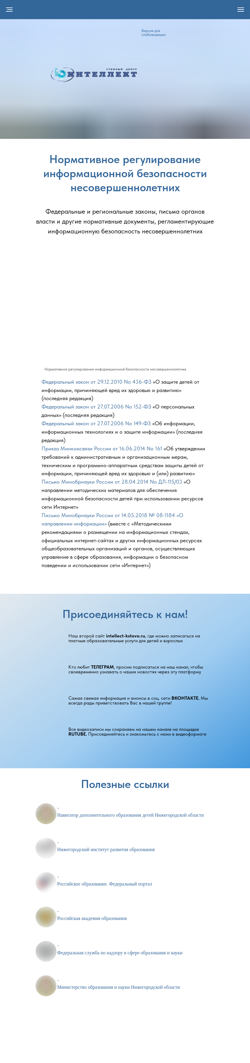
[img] (93, 74)
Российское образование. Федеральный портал (104, 883)
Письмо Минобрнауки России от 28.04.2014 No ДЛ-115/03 (112, 482)
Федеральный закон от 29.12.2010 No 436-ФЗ (96, 382)
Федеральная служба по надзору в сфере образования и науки (119, 952)
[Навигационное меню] (240, 9)
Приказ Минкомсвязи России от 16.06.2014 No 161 (102, 448)
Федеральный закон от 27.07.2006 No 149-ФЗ (96, 423)
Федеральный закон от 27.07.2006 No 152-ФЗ (96, 406)
